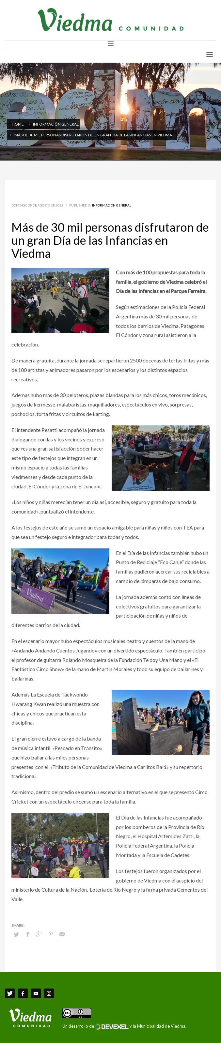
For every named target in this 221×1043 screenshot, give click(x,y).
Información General (111, 205)
